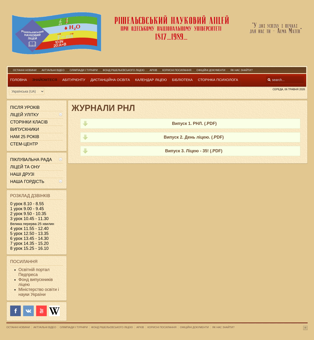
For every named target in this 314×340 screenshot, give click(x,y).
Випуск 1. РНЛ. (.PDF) (194, 123)
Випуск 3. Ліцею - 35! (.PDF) (193, 151)
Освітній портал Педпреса (34, 272)
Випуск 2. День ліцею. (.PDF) (194, 137)
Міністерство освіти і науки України (38, 292)
